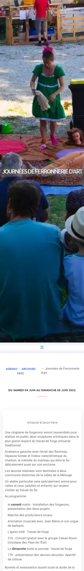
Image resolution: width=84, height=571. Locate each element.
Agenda (12, 369)
